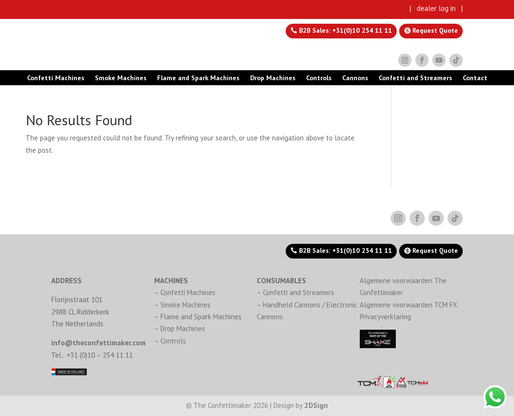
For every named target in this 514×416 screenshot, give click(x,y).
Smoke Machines (121, 78)
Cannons (355, 78)
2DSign (316, 405)
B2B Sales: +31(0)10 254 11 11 (344, 30)
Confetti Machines (55, 78)
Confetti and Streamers (415, 78)
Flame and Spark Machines (198, 78)
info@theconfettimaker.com (98, 342)
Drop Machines (273, 78)
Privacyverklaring (385, 316)
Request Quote (434, 30)
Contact (475, 78)
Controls (319, 78)
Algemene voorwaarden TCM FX (408, 304)
